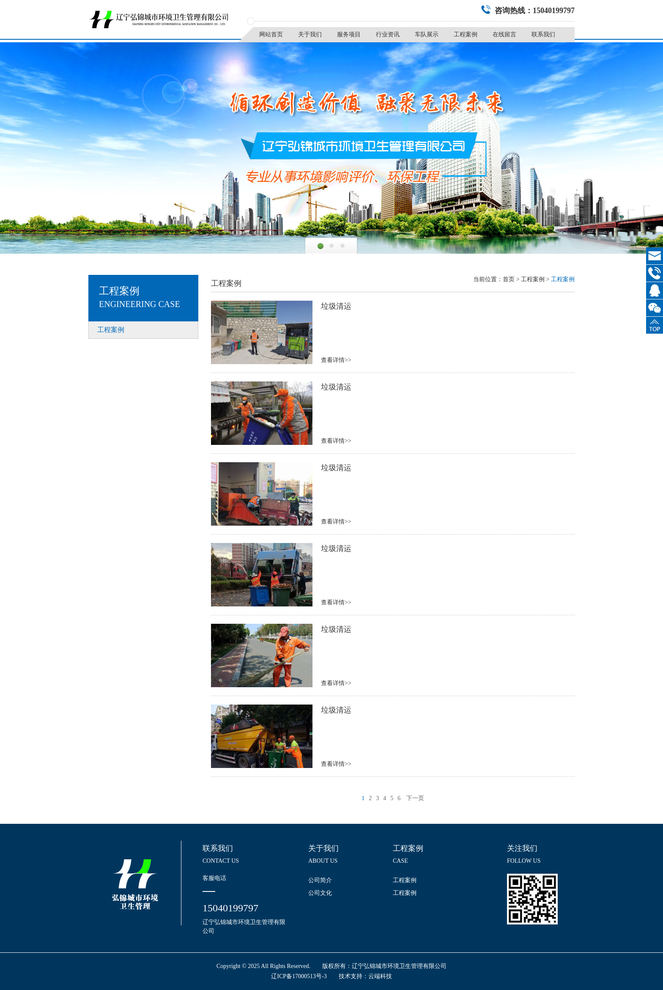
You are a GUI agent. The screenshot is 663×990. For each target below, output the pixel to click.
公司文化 (320, 893)
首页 (509, 279)
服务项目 (349, 34)
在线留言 (504, 34)
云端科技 (380, 976)
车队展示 (426, 34)
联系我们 (543, 34)
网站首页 (271, 34)
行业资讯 (388, 34)
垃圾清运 (336, 306)
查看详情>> (336, 360)
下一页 (415, 798)
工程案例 (465, 34)
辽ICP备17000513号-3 (298, 976)
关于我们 (310, 34)
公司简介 (320, 880)
